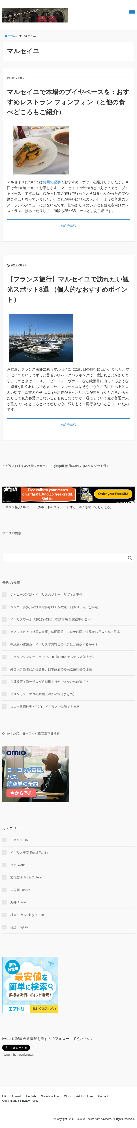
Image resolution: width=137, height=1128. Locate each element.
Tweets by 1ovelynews (18, 1055)
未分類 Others (20, 890)
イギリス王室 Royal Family (29, 852)
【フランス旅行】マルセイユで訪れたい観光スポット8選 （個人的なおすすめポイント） (68, 289)
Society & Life (50, 1096)
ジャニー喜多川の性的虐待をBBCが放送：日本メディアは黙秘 (54, 607)
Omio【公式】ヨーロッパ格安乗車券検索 (31, 733)
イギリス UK (19, 840)
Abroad (16, 1096)
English (31, 1096)
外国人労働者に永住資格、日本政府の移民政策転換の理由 (51, 669)
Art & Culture (84, 1096)
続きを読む (68, 225)
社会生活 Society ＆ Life (27, 915)
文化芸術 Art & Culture (26, 877)
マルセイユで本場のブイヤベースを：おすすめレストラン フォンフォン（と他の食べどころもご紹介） (68, 102)
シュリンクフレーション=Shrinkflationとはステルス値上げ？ (52, 657)
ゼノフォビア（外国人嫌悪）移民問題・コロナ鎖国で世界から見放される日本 (65, 632)
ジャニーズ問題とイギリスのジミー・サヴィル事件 (46, 594)
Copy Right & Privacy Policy (20, 1100)
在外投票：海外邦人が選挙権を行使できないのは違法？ (49, 682)
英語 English (19, 927)
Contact (103, 1096)
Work (67, 1096)
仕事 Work (17, 865)
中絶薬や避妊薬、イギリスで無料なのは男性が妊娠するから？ (54, 644)
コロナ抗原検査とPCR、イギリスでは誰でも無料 (45, 706)
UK (4, 1096)
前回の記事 (52, 182)
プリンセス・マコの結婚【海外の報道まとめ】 (43, 694)
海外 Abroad (19, 902)
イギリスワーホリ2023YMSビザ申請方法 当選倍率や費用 (50, 619)
